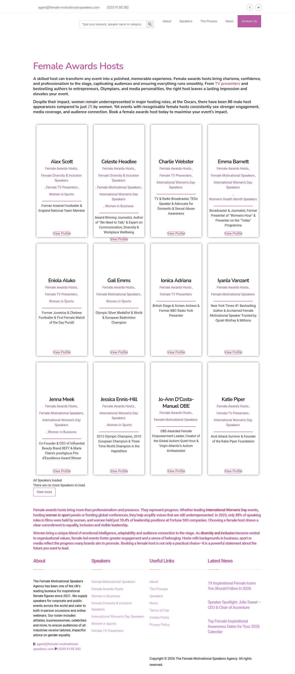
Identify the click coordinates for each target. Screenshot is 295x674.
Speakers (185, 21)
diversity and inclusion (217, 533)
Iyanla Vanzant (233, 280)
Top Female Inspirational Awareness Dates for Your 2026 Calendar (234, 626)
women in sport (58, 515)
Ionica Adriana (176, 280)
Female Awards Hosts (61, 168)
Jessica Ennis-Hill (119, 399)
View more (44, 492)
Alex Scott (62, 161)
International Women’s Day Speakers (117, 616)
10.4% (124, 520)
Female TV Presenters (62, 187)
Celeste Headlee (119, 161)
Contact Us (249, 21)
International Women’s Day (226, 510)
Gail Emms (118, 280)
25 (90, 106)
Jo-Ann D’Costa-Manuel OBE (176, 403)
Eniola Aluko (61, 280)
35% (238, 515)
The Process (208, 21)
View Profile (61, 233)
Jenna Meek (61, 399)
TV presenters (227, 83)
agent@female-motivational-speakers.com (69, 7)
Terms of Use (159, 610)
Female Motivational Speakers (119, 187)
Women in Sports (61, 194)
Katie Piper (233, 399)
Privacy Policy (160, 625)
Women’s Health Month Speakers (233, 199)
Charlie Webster (176, 161)
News (230, 21)
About (167, 21)
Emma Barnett (233, 161)
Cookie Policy (159, 617)
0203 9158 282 (118, 7)
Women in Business (119, 206)
